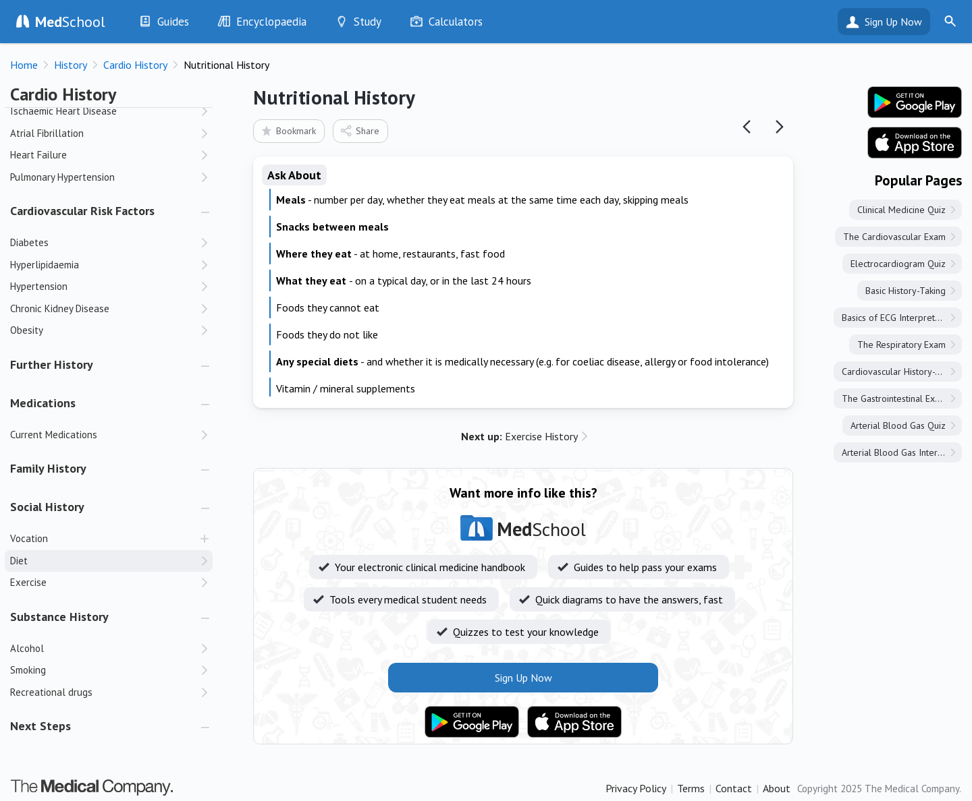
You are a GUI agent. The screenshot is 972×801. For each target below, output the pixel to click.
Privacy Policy (635, 788)
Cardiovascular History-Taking (901, 371)
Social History (47, 506)
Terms (691, 788)
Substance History (59, 616)
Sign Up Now (893, 21)
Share (359, 130)
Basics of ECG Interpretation (898, 318)
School (70, 21)
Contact (734, 788)
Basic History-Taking (905, 291)
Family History (48, 468)
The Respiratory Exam (901, 344)
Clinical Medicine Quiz (901, 210)
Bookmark (288, 130)
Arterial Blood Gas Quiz (898, 425)
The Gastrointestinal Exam (894, 398)
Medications (43, 403)
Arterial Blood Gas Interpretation (902, 452)
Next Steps (40, 726)
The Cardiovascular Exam (894, 237)
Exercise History (519, 436)
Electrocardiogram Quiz (898, 264)
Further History (51, 364)
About (776, 788)
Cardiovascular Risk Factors (82, 210)
